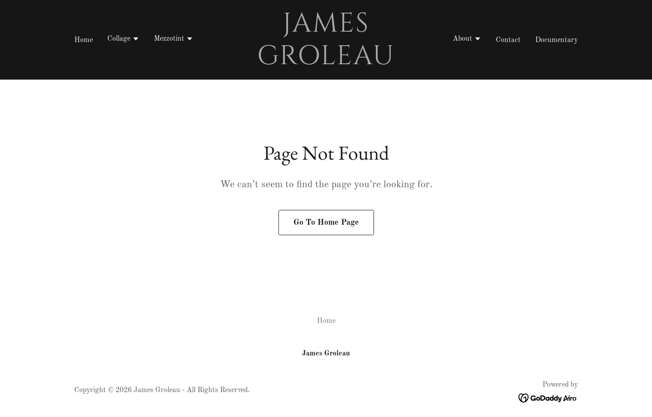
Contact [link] (508, 40)
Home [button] (326, 321)
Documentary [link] (556, 40)
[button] (123, 39)
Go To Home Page (326, 222)
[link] (326, 62)
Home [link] (83, 40)
